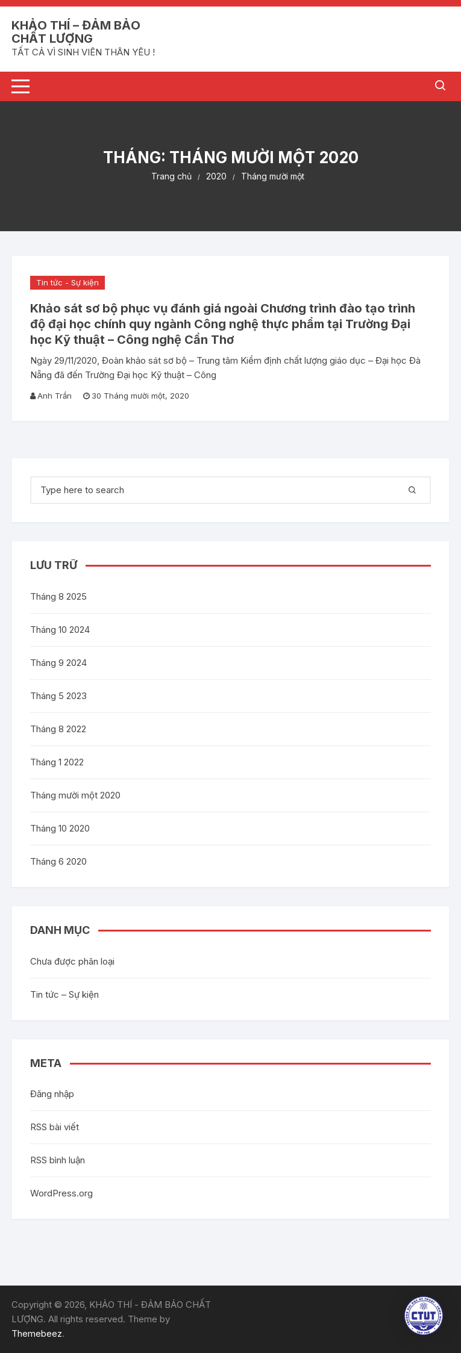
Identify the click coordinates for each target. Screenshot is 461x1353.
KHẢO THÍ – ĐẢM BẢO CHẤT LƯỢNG (75, 32)
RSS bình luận (57, 1160)
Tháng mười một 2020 (75, 795)
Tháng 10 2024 (60, 629)
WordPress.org (61, 1193)
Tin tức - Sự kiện (67, 282)
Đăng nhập (52, 1094)
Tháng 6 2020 (58, 861)
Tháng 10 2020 (60, 828)
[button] (423, 1315)
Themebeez (36, 1333)
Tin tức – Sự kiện (64, 994)
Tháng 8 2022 (58, 729)
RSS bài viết (54, 1127)
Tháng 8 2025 (58, 596)
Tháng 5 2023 (58, 695)
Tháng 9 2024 (58, 662)
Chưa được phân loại (72, 961)
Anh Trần (54, 395)
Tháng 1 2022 (57, 762)
